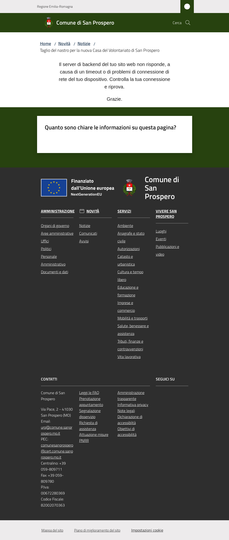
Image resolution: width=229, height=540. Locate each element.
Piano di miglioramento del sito (97, 530)
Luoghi (161, 231)
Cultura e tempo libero (130, 275)
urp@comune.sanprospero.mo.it (56, 430)
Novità (64, 43)
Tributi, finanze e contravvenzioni (130, 345)
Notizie (84, 43)
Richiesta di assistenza (88, 426)
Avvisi (84, 241)
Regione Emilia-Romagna (55, 6)
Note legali (126, 410)
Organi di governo (55, 225)
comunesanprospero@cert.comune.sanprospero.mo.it (57, 451)
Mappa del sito (52, 530)
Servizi (124, 211)
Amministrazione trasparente (131, 395)
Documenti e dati (54, 272)
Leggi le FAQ (89, 392)
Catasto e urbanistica (126, 260)
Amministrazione (58, 211)
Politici (46, 249)
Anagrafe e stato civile (131, 237)
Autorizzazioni (129, 249)
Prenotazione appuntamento (91, 401)
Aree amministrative (57, 233)
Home (45, 43)
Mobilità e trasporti (133, 318)
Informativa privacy (133, 404)
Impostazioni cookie (147, 530)
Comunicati (88, 233)
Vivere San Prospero (166, 214)
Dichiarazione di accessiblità (130, 420)
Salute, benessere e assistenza (133, 329)
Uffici (45, 241)
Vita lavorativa (129, 357)
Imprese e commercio (126, 306)
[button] (187, 22)
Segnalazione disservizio (90, 414)
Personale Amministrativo (53, 260)
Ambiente (125, 225)
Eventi (161, 239)
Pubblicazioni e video (167, 250)
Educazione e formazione (128, 291)
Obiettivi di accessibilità (127, 432)
